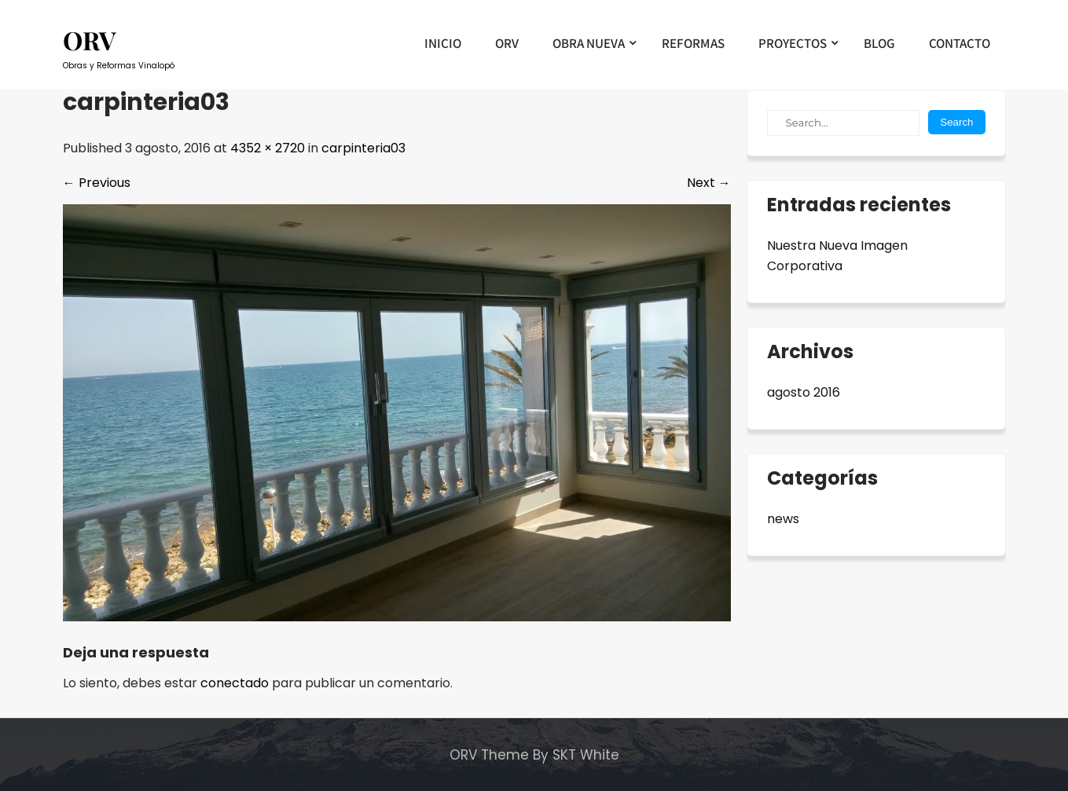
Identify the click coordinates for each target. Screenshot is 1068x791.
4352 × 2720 (267, 148)
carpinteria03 (363, 148)
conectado (234, 683)
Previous (96, 183)
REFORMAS (693, 43)
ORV (507, 43)
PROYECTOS (792, 43)
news (783, 519)
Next (709, 183)
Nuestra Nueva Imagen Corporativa (837, 255)
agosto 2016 (803, 392)
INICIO (442, 43)
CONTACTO (959, 43)
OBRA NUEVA (588, 43)
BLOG (879, 43)
